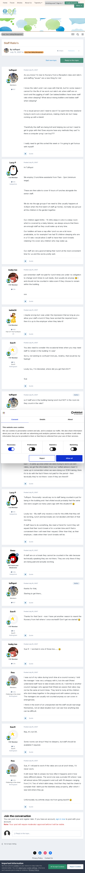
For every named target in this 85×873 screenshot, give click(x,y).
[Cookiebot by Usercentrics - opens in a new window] (72, 413)
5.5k (13, 572)
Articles (19, 3)
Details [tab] (42, 419)
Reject (42, 458)
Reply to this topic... (22, 833)
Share (60, 51)
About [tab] (70, 419)
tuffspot (16, 49)
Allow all (69, 458)
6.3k (13, 692)
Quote (31, 154)
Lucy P (13, 162)
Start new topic (51, 60)
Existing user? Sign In (54, 3)
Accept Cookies (57, 867)
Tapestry (38, 3)
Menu (79, 5)
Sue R (12, 343)
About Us (28, 3)
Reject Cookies (75, 867)
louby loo (12, 270)
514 (13, 182)
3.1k (13, 289)
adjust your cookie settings (27, 868)
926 (13, 329)
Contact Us (49, 858)
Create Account (71, 3)
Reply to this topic (72, 60)
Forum (12, 3)
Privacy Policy (37, 858)
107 (13, 89)
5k (13, 362)
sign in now (60, 819)
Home (5, 3)
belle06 (12, 310)
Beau (12, 550)
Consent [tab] (14, 419)
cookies (16, 866)
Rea (13, 672)
